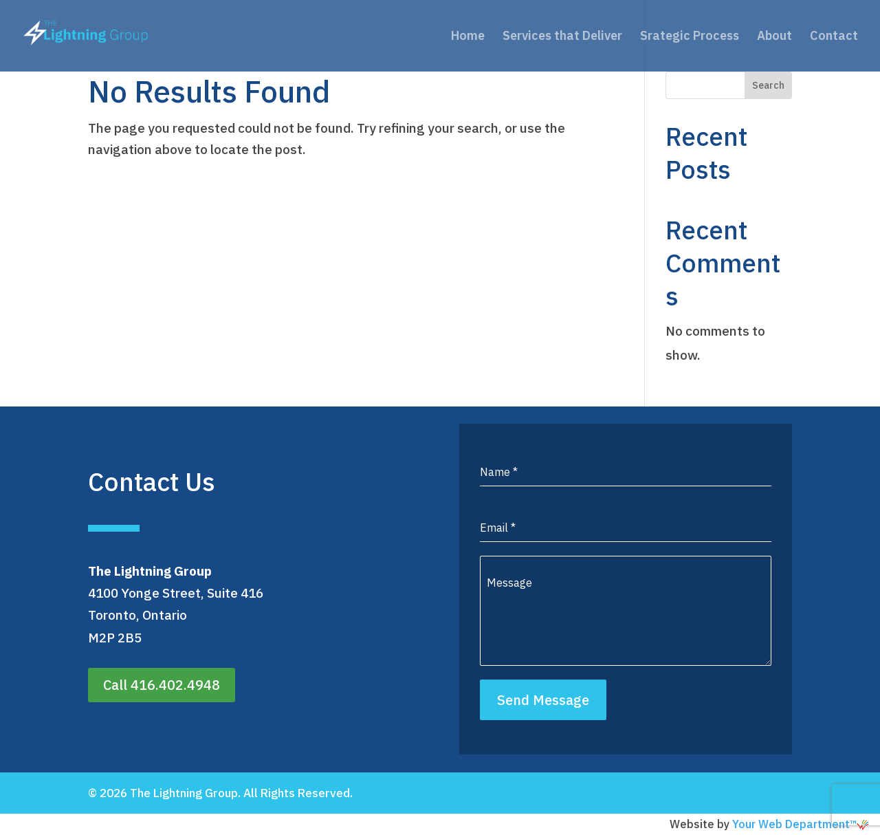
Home (468, 37)
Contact (834, 37)
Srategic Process (689, 37)
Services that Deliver (562, 37)
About (774, 37)
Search (768, 85)
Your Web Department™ (800, 823)
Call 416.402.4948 (161, 684)
